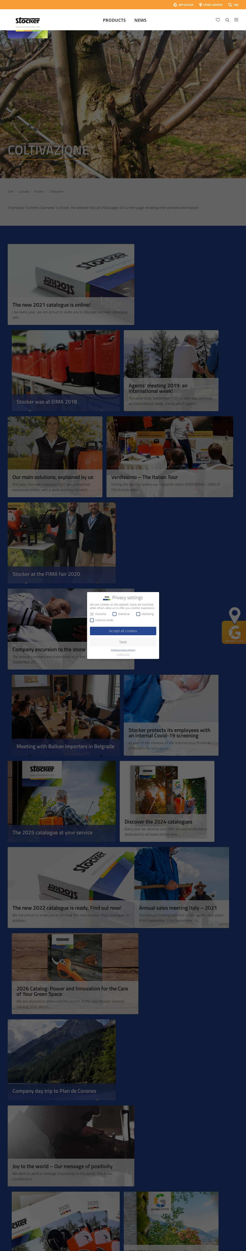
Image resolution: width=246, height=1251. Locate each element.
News (140, 20)
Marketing (145, 614)
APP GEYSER (186, 5)
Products (114, 20)
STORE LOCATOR (212, 5)
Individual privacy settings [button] (123, 650)
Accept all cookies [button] (123, 630)
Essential (98, 614)
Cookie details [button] (123, 654)
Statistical (121, 614)
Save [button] (123, 641)
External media (101, 620)
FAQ (236, 5)
